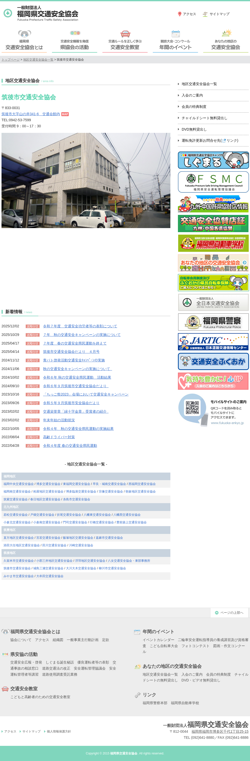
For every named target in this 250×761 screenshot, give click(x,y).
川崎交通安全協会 (81, 545)
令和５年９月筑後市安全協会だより (71, 403)
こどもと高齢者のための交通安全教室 (40, 697)
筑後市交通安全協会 (17, 568)
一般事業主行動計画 (83, 640)
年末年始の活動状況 (59, 420)
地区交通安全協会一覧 (38, 59)
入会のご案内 (192, 95)
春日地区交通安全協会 (45, 499)
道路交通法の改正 (56, 668)
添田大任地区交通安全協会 (22, 545)
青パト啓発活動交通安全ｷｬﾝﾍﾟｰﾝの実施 (74, 360)
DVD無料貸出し (194, 129)
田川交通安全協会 (54, 545)
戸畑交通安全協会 (42, 515)
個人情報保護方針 (59, 731)
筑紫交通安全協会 (16, 499)
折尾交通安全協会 (69, 515)
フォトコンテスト (195, 646)
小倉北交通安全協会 (17, 522)
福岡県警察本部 (155, 703)
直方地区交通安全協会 (19, 537)
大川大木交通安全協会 (81, 568)
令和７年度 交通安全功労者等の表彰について (80, 326)
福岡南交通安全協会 (17, 491)
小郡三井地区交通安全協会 (54, 560)
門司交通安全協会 (75, 522)
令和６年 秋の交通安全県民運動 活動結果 (77, 377)
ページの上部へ (232, 613)
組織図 (58, 640)
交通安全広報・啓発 (26, 662)
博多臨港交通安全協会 (81, 491)
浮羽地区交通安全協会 (90, 560)
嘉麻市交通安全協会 (109, 537)
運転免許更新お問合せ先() (210, 140)
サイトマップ (219, 14)
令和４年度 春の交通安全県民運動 (70, 446)
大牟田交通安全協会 (50, 576)
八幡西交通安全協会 (127, 515)
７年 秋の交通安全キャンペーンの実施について (82, 335)
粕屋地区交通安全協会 (48, 491)
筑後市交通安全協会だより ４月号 (71, 352)
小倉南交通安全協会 (46, 522)
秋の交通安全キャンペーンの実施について (77, 369)
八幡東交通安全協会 (97, 515)
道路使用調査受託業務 (59, 674)
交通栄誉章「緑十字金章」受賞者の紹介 (76, 411)
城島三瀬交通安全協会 (48, 568)
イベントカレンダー (158, 640)
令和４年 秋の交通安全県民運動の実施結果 (78, 429)
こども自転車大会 (164, 646)
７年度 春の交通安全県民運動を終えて (75, 343)
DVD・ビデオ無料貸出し (201, 680)
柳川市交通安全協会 (112, 568)
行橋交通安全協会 (102, 522)
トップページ (11, 59)
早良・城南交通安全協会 (109, 484)
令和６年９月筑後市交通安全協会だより (76, 386)
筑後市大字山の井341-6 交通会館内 (31, 114)
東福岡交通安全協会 (76, 484)
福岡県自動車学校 (185, 703)
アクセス (189, 14)
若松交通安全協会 (16, 515)
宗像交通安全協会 (111, 491)
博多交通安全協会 (48, 484)
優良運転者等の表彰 (93, 662)
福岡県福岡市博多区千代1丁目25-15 (220, 731)
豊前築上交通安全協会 (131, 522)
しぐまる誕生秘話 (60, 662)
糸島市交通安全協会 (76, 499)
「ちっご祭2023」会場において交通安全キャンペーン (86, 394)
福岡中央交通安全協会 (19, 484)
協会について (21, 640)
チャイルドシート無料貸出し (205, 118)
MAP (65, 114)
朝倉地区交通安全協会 (141, 491)
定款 (105, 640)
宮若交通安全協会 (48, 537)
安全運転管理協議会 (90, 668)
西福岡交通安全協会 (142, 484)
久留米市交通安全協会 (19, 560)
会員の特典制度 (194, 107)
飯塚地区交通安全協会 (78, 537)
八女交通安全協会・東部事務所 (129, 560)
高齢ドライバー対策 (59, 437)
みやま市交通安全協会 (19, 576)
